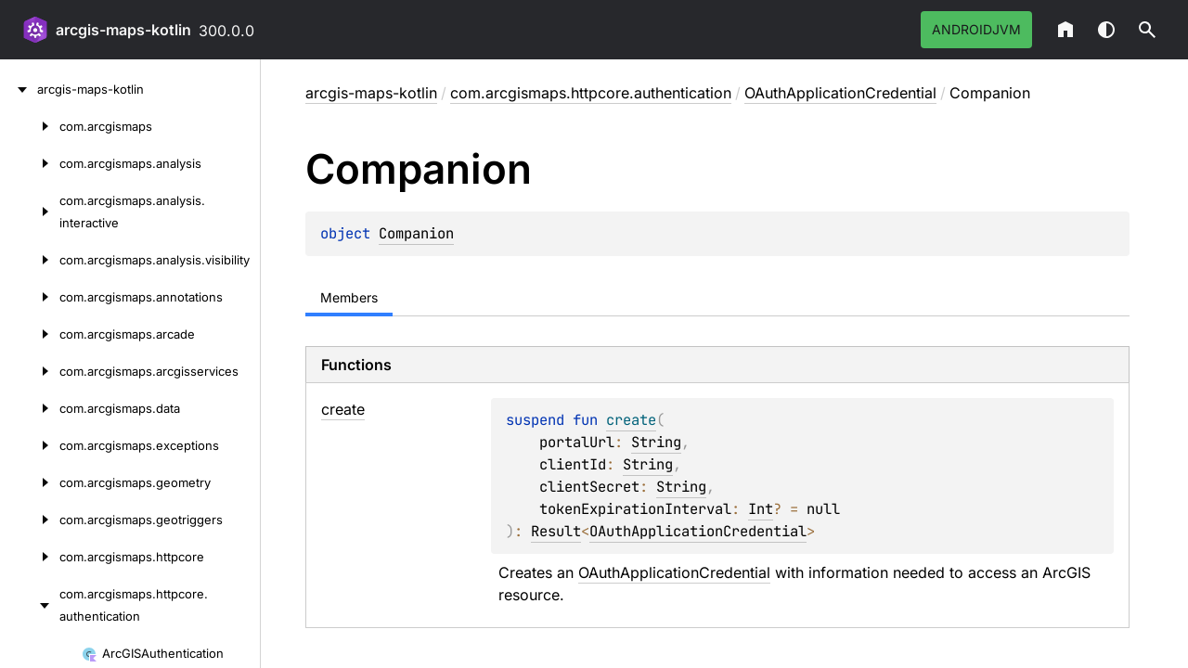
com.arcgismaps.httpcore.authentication (590, 93)
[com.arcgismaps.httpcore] (29, 556)
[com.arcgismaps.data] (29, 408)
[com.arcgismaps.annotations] (29, 296)
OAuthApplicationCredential (840, 93)
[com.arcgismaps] (29, 126)
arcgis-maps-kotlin (123, 29)
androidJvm (976, 29)
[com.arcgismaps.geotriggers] (29, 519)
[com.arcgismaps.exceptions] (29, 445)
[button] (1147, 29)
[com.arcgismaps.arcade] (29, 334)
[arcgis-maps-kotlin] (18, 89)
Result (556, 531)
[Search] (1147, 29)
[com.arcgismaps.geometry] (29, 482)
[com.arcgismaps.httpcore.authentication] (29, 605)
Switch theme (1106, 29)
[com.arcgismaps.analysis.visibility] (29, 259)
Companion (416, 233)
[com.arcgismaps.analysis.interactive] (29, 211)
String (656, 442)
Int (760, 509)
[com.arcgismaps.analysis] (29, 163)
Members (349, 297)
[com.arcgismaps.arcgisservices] (29, 371)
